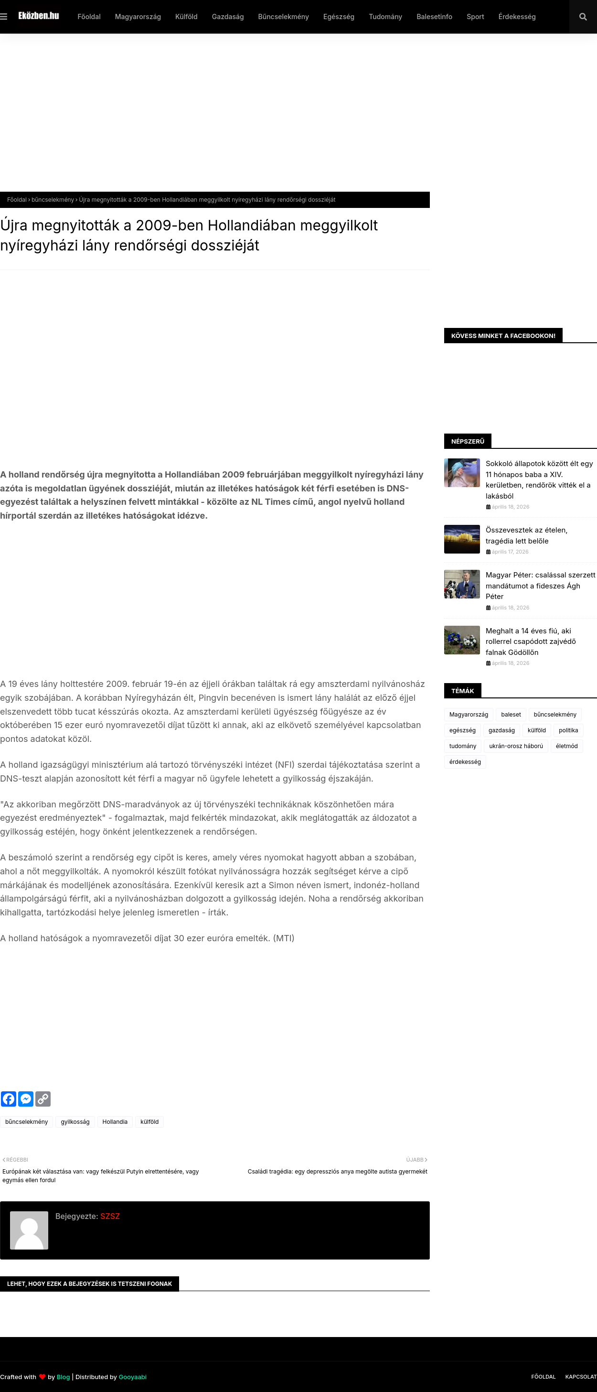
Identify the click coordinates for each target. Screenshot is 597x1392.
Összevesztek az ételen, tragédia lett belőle (527, 535)
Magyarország (468, 714)
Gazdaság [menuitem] (228, 16)
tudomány (462, 746)
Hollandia (115, 1121)
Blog (63, 1377)
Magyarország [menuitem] (138, 16)
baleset (511, 714)
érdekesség (465, 761)
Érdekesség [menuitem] (517, 16)
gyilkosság (75, 1121)
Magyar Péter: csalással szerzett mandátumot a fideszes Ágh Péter (541, 585)
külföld (149, 1121)
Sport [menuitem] (475, 16)
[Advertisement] (286, 120)
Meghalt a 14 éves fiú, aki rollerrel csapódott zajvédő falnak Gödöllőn (531, 641)
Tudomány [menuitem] (385, 16)
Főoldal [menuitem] (88, 16)
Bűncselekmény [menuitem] (283, 16)
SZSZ (109, 1216)
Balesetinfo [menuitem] (434, 16)
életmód (567, 746)
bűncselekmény (53, 199)
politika (568, 730)
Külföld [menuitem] (186, 16)
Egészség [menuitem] (338, 16)
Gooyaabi (132, 1377)
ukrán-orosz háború (516, 746)
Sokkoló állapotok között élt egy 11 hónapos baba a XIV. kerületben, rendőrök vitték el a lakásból (539, 479)
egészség (462, 730)
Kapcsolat (581, 1376)
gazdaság (502, 730)
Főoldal (17, 199)
